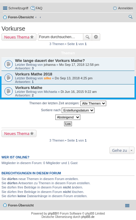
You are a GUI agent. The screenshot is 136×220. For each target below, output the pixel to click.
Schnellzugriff (18, 8)
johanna (49, 64)
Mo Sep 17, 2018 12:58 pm (79, 64)
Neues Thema (16, 37)
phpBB (52, 213)
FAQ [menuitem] (39, 8)
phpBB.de (87, 216)
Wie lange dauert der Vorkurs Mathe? (50, 60)
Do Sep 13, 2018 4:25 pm (73, 78)
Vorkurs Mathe (28, 87)
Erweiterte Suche (96, 37)
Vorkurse (13, 28)
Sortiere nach (67, 110)
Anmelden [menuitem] (125, 8)
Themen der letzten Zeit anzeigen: (67, 103)
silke (47, 78)
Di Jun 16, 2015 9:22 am (79, 91)
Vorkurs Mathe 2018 (33, 74)
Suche (87, 37)
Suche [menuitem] (131, 17)
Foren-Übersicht (21, 17)
